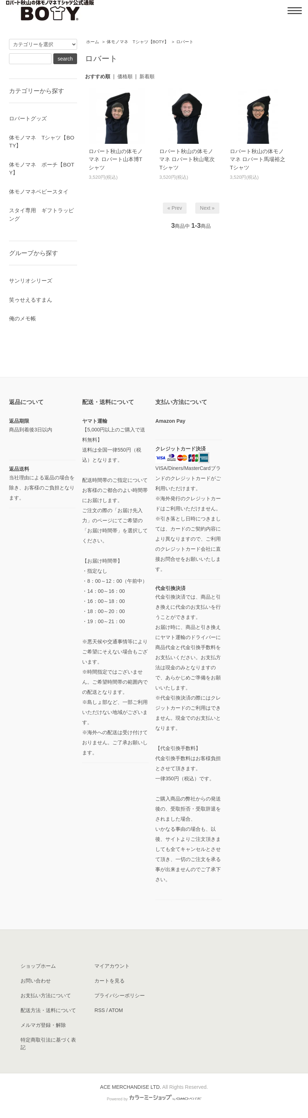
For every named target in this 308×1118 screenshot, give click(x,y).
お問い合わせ (36, 981)
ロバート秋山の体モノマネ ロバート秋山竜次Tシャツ (187, 159)
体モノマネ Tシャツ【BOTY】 (137, 41)
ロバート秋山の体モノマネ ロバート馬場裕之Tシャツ (257, 159)
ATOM (116, 1010)
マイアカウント (112, 966)
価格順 (125, 76)
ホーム (92, 41)
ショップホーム (38, 966)
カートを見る (109, 981)
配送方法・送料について (48, 1010)
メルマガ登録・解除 (43, 1025)
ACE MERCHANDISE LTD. (130, 1087)
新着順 (147, 76)
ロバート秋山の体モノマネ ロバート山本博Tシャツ (116, 159)
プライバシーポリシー (119, 995)
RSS (99, 1010)
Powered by (154, 1099)
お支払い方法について (46, 995)
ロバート (184, 41)
